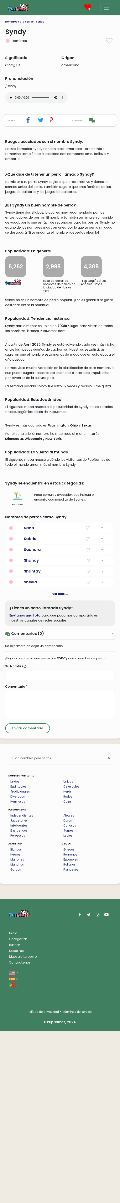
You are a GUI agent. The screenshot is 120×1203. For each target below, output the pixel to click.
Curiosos (69, 997)
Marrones (17, 1031)
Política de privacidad (43, 1184)
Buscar (14, 1117)
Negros (15, 1026)
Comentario (16, 858)
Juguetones (19, 992)
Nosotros (16, 1122)
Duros (67, 992)
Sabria (30, 710)
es (13, 1151)
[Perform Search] (109, 930)
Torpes (68, 1002)
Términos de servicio (77, 1184)
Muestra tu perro (23, 1128)
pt (13, 1157)
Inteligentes (18, 997)
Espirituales (18, 958)
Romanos (70, 1026)
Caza (67, 973)
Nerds (67, 963)
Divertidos (17, 968)
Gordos (15, 1041)
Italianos (69, 1036)
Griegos (68, 1021)
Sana (29, 699)
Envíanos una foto (25, 787)
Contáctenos (20, 1134)
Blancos (16, 1021)
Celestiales (71, 958)
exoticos (17, 670)
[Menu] (106, 8)
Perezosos (17, 1007)
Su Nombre (15, 838)
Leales (67, 1007)
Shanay (31, 732)
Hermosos (17, 973)
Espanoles (70, 1031)
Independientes (21, 987)
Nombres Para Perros (19, 21)
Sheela (30, 754)
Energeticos (18, 1002)
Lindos (14, 953)
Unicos (68, 953)
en (13, 1144)
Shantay (32, 743)
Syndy (40, 21)
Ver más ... (60, 766)
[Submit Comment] (27, 900)
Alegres (68, 987)
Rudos (67, 968)
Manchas (17, 1036)
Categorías (18, 1111)
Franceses (70, 1041)
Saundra (32, 721)
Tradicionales (20, 963)
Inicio (13, 1105)
